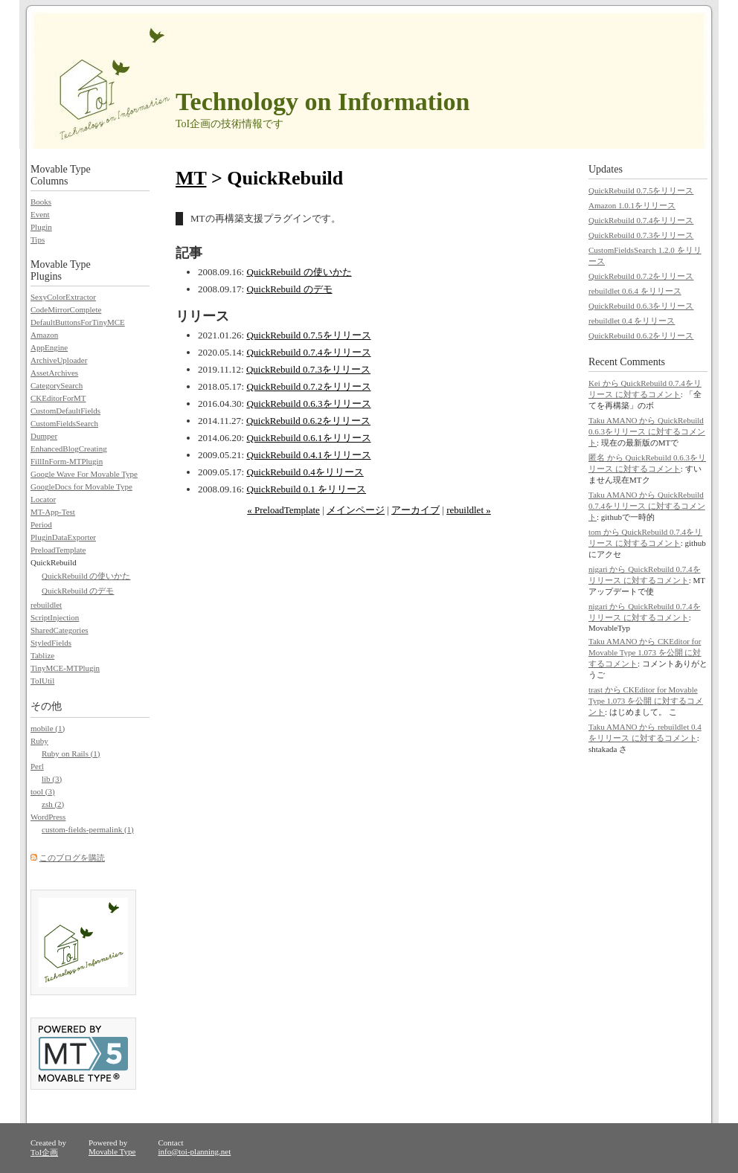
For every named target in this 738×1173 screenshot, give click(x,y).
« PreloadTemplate (283, 509)
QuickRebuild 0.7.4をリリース (308, 352)
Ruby (39, 740)
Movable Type (112, 1151)
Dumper (44, 435)
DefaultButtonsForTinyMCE (78, 322)
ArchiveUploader (59, 360)
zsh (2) (53, 804)
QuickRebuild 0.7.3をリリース (308, 369)
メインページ (356, 509)
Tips (38, 239)
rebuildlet (46, 604)
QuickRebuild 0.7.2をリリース (308, 386)
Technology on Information (322, 101)
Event (40, 214)
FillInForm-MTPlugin (67, 461)
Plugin (41, 226)
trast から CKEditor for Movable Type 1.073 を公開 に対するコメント (645, 700)
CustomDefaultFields (65, 410)
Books (41, 201)
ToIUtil (42, 680)
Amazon (44, 334)
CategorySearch (57, 385)
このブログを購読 (72, 857)
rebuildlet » (468, 509)
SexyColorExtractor (63, 296)
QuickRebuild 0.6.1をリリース (308, 437)
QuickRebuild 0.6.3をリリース (308, 403)
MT (191, 178)
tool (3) (43, 791)
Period (41, 524)
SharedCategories (60, 630)
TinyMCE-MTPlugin (65, 667)
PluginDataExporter (63, 537)
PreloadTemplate (58, 549)
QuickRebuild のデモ (289, 289)
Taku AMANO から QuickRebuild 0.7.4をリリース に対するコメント (646, 505)
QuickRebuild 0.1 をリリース (306, 489)
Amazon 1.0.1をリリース (632, 205)
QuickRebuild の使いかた (298, 271)
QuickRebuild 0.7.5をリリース (308, 335)
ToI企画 (44, 1152)
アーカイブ (415, 509)
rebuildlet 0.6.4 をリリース (634, 290)
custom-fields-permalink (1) (88, 829)
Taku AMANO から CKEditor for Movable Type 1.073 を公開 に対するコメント (645, 652)
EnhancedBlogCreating (69, 448)
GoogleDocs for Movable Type (81, 486)
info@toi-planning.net (194, 1151)
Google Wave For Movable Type (84, 473)
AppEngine (49, 347)
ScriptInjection (55, 617)
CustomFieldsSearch (64, 423)
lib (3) (52, 778)
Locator (43, 499)
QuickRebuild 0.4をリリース (304, 472)
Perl (37, 766)
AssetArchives (54, 372)
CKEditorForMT (58, 397)
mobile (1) (48, 728)
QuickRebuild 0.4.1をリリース (308, 454)
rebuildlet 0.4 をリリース (631, 320)
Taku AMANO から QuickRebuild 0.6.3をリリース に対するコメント (646, 431)
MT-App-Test (53, 511)
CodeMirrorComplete (66, 309)
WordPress (48, 816)
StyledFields (51, 642)
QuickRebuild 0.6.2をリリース (308, 420)
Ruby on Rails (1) (71, 753)
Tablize (42, 655)
